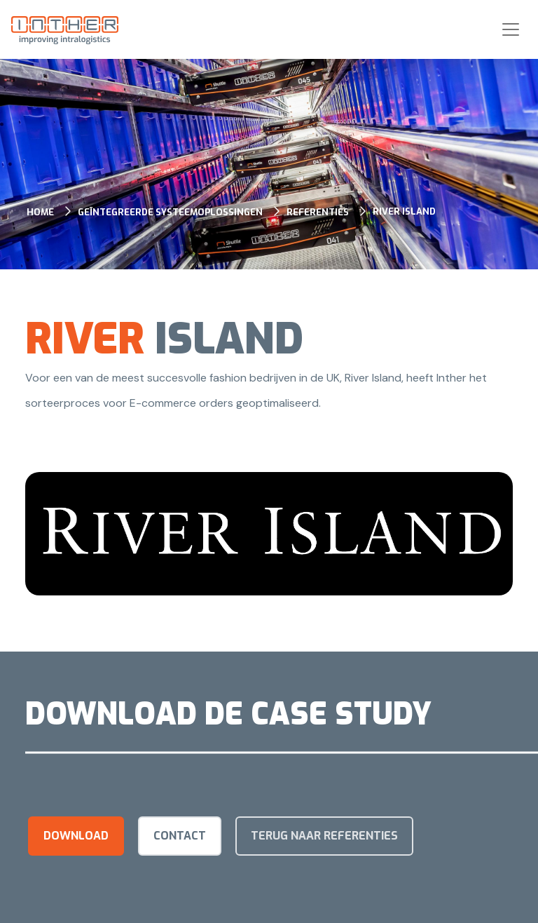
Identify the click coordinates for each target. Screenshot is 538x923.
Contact (179, 835)
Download (76, 835)
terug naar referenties (324, 835)
